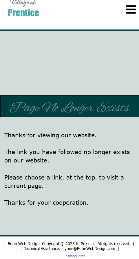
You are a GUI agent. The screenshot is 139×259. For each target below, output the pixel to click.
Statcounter (75, 256)
